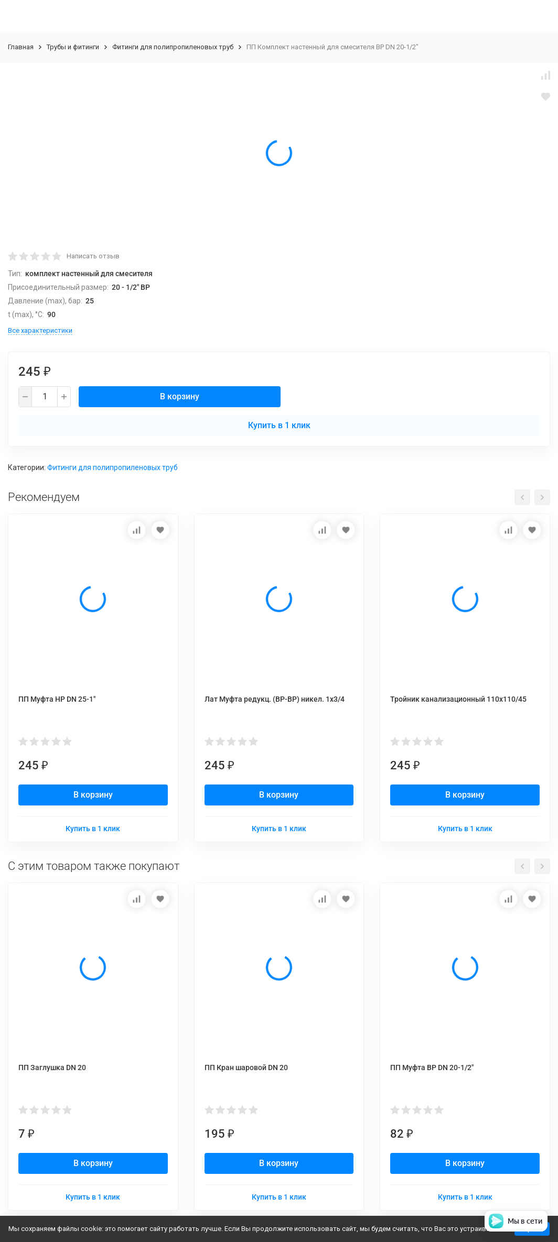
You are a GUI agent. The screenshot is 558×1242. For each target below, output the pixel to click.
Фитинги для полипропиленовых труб (172, 47)
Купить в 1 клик (279, 425)
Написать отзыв (93, 256)
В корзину (179, 396)
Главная (21, 47)
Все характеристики (40, 330)
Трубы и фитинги (73, 47)
